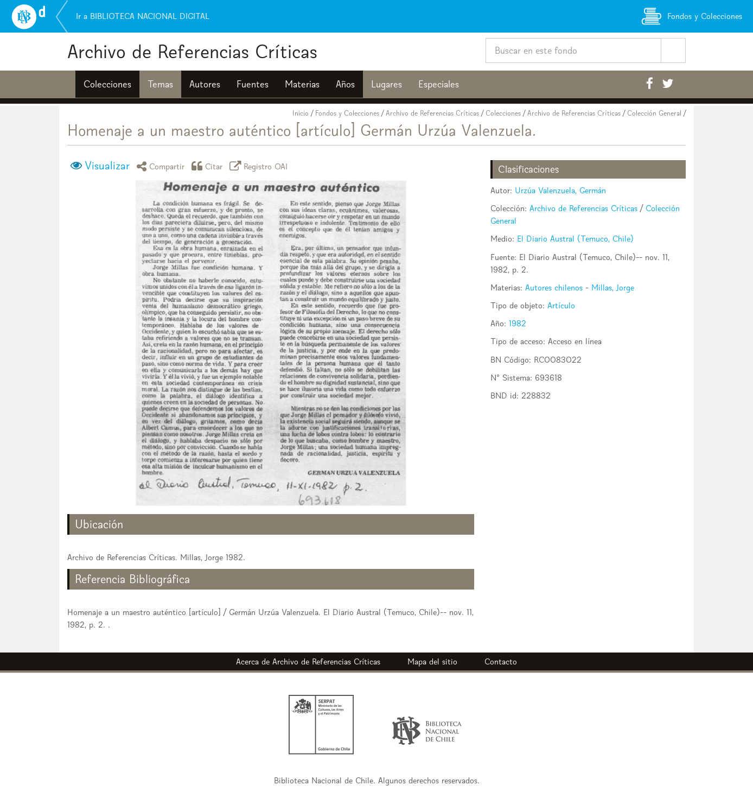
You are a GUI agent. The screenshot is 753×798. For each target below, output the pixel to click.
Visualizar (107, 166)
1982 (517, 323)
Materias (302, 84)
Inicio (300, 113)
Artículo (561, 305)
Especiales (438, 84)
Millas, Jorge (612, 287)
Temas (160, 84)
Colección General (654, 113)
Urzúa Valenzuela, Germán (560, 190)
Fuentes (253, 84)
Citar (209, 166)
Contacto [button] (500, 661)
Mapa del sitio (432, 661)
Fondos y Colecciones (347, 113)
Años (345, 84)
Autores (204, 84)
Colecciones (107, 84)
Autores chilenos (554, 287)
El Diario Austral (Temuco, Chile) (575, 238)
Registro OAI (260, 166)
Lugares (386, 84)
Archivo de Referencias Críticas (192, 51)
